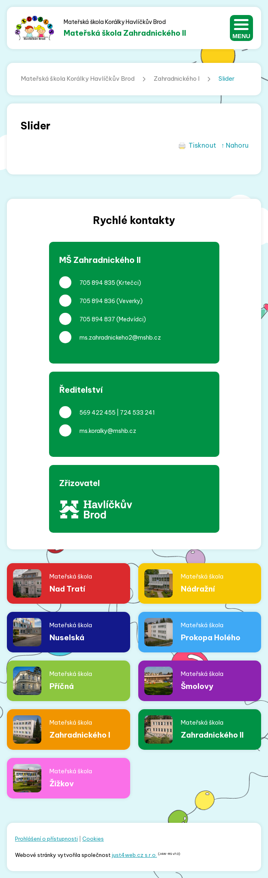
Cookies (93, 838)
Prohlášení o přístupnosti (46, 838)
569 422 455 (97, 412)
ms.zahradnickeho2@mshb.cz (120, 337)
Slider (227, 78)
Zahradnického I (176, 78)
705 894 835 (97, 282)
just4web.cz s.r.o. (134, 855)
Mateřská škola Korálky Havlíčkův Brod (78, 78)
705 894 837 (97, 319)
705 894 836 (97, 301)
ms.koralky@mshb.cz (107, 431)
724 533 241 (137, 412)
